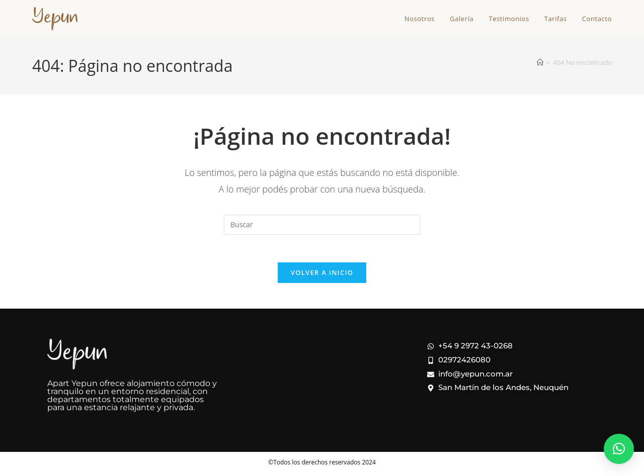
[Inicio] (540, 62)
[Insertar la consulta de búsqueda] (322, 225)
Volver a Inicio (322, 275)
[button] (619, 449)
